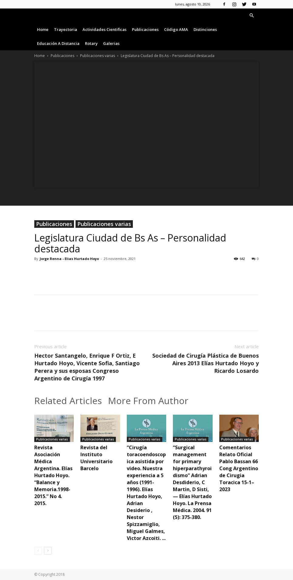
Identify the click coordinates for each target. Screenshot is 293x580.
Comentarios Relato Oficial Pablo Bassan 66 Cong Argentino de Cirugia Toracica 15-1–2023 (238, 468)
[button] (251, 16)
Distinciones (205, 29)
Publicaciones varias (97, 55)
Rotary (91, 43)
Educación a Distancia (58, 43)
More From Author (148, 400)
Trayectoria (65, 29)
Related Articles (68, 400)
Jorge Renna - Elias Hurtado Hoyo (69, 258)
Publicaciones (145, 29)
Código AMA (176, 29)
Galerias (111, 43)
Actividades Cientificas (104, 29)
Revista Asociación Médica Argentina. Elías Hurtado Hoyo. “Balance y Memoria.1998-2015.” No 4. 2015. (53, 475)
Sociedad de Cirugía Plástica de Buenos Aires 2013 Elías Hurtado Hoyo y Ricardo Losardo (205, 363)
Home (43, 29)
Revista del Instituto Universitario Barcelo (96, 458)
